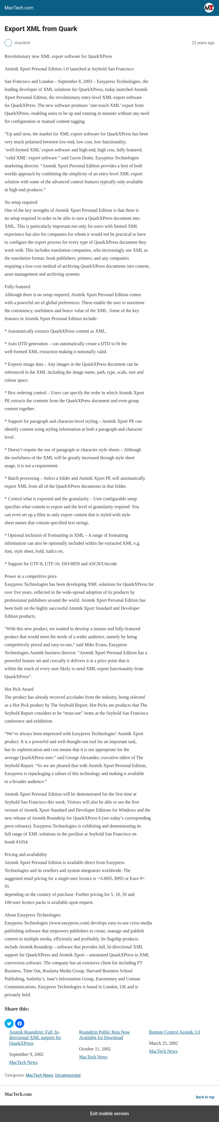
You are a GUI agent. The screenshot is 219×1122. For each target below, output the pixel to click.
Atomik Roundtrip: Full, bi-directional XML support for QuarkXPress (35, 1037)
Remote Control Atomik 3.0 (174, 1032)
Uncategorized (67, 1075)
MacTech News (23, 1062)
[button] (9, 1023)
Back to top (205, 1097)
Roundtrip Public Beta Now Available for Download (104, 1035)
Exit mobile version (109, 1113)
